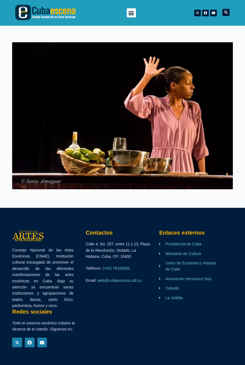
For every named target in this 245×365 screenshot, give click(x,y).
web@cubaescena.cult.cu (120, 280)
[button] (131, 12)
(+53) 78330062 (116, 268)
